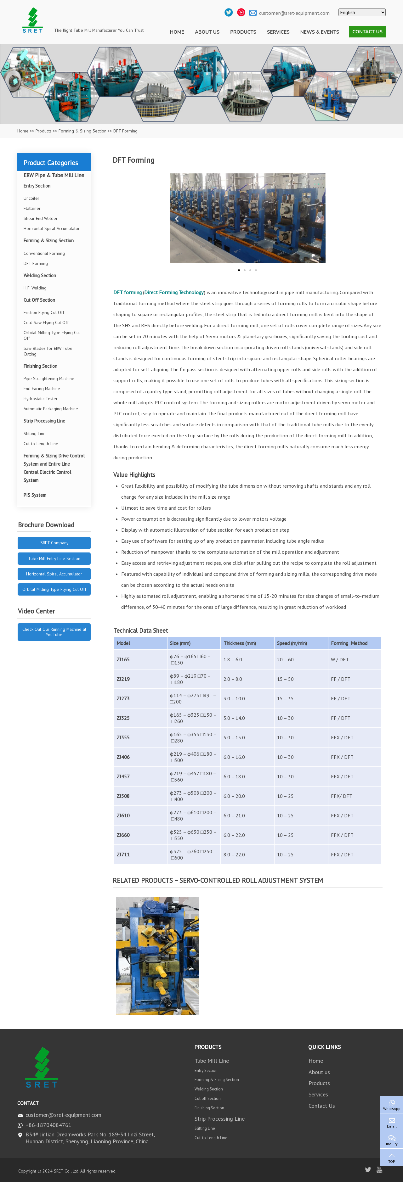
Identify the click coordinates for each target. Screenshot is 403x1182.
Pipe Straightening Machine (49, 378)
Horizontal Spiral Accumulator (52, 228)
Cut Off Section (39, 300)
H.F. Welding (35, 288)
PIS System (35, 495)
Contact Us (367, 32)
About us (207, 32)
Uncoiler (31, 198)
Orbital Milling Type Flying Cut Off (52, 335)
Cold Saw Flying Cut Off (46, 322)
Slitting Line (35, 433)
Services (278, 32)
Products (243, 32)
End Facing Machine (42, 388)
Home (177, 32)
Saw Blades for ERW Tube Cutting (48, 351)
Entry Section (37, 186)
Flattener (32, 208)
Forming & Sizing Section (82, 131)
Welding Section (40, 275)
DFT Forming (36, 263)
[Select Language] (362, 12)
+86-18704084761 (48, 1125)
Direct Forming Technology (174, 292)
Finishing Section (40, 366)
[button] (177, 219)
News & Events (319, 32)
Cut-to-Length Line (41, 443)
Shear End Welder (41, 218)
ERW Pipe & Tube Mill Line (54, 175)
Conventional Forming (44, 253)
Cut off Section (208, 1098)
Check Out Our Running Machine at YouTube (54, 631)
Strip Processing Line (44, 421)
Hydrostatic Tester (41, 398)
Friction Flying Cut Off (44, 312)
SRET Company (54, 543)
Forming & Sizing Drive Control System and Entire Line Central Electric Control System (54, 468)
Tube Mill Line (212, 1060)
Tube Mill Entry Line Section (54, 558)
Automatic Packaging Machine (51, 409)
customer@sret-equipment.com (294, 13)
